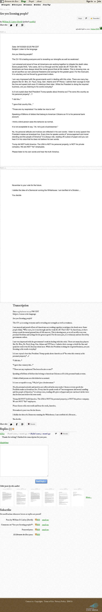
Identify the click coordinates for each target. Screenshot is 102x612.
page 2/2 (3, 168)
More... (89, 497)
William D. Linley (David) (12, 22)
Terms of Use (49, 601)
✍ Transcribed (95, 18)
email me (45, 520)
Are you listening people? (14, 13)
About (39, 1)
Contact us (30, 601)
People (31, 1)
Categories (6, 5)
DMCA (70, 601)
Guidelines (4, 442)
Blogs (23, 1)
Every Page (46, 5)
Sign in (89, 1)
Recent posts (17, 5)
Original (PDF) (96, 29)
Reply (80, 18)
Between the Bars (11, 1)
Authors (38, 5)
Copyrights (39, 601)
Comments (28, 5)
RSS (37, 520)
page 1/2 (3, 32)
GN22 (2, 434)
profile (32, 22)
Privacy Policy (60, 601)
